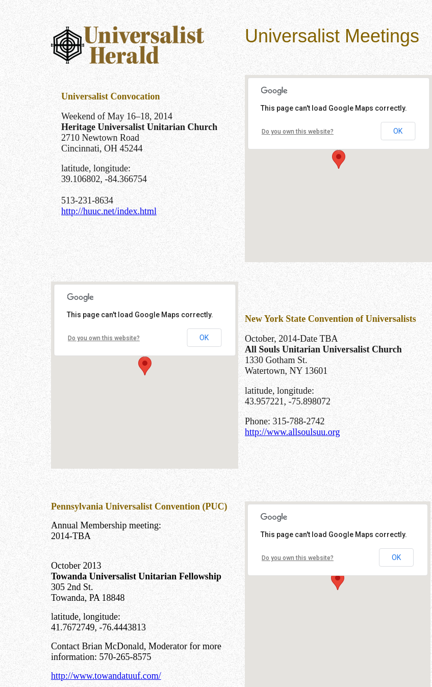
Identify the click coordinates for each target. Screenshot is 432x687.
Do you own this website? (298, 131)
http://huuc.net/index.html (109, 211)
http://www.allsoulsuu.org (292, 432)
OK (397, 131)
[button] (338, 159)
